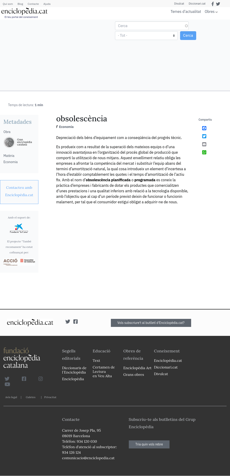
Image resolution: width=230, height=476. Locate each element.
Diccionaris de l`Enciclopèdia (74, 370)
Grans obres (133, 374)
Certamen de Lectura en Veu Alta (104, 371)
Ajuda (47, 4)
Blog (20, 4)
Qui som (8, 4)
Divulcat (179, 3)
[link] (19, 191)
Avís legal (11, 397)
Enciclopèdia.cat (168, 360)
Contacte (33, 4)
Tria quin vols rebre (149, 444)
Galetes (30, 397)
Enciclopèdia (73, 379)
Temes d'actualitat (186, 11)
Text (96, 360)
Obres (210, 11)
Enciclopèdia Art (137, 368)
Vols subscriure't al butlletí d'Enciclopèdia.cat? (151, 323)
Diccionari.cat (197, 3)
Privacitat (50, 397)
